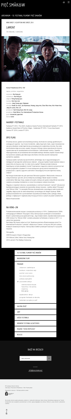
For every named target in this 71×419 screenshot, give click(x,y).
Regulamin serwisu (10, 390)
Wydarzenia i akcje (26, 294)
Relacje (19, 334)
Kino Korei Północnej (27, 276)
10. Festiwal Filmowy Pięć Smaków (29, 253)
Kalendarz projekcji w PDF (28, 300)
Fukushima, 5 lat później (29, 286)
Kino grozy (25, 291)
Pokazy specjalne (26, 279)
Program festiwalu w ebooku (30, 297)
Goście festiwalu (23, 317)
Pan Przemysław (28, 387)
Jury (18, 312)
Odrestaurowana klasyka (29, 284)
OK (49, 358)
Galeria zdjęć (21, 306)
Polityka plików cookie (22, 390)
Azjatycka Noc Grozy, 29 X (24, 22)
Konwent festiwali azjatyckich (28, 323)
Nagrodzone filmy (23, 258)
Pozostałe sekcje (26, 281)
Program (20, 264)
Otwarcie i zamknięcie (27, 267)
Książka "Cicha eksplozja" (26, 329)
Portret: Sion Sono (26, 273)
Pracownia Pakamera (16, 387)
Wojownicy (25, 289)
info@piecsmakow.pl (35, 370)
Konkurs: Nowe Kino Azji (28, 270)
